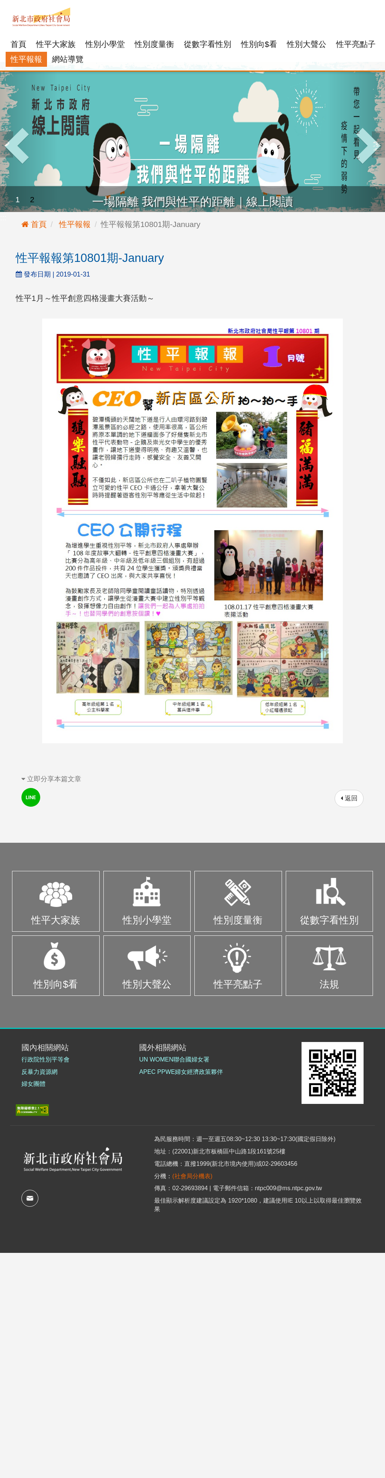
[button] (29, 137)
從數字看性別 (207, 44)
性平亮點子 (356, 44)
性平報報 (26, 59)
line (30, 797)
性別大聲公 (306, 44)
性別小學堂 (105, 44)
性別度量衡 (154, 44)
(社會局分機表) (192, 1176)
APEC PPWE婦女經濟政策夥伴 (181, 1072)
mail (29, 1198)
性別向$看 (259, 44)
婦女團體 (33, 1084)
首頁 (18, 44)
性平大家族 (56, 44)
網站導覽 (67, 59)
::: (9, 5)
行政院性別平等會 (45, 1059)
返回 (349, 798)
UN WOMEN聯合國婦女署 (174, 1059)
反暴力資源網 (39, 1072)
